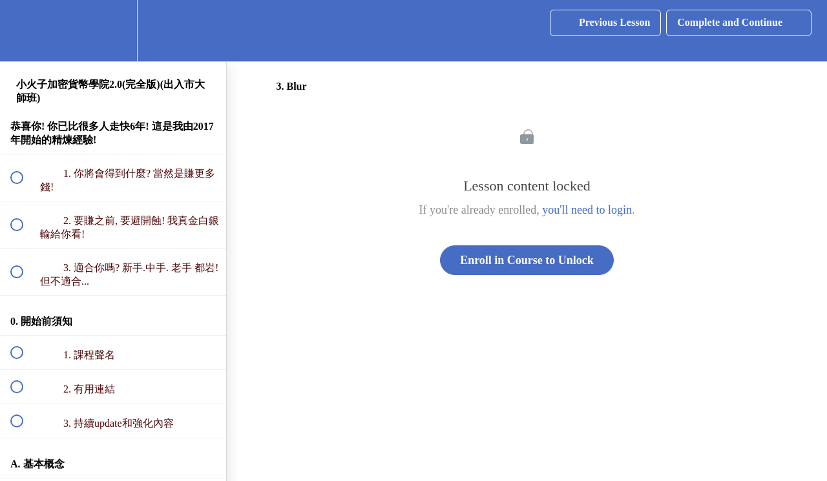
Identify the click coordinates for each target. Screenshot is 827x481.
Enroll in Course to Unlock (527, 260)
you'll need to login (587, 209)
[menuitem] (113, 30)
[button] (24, 30)
